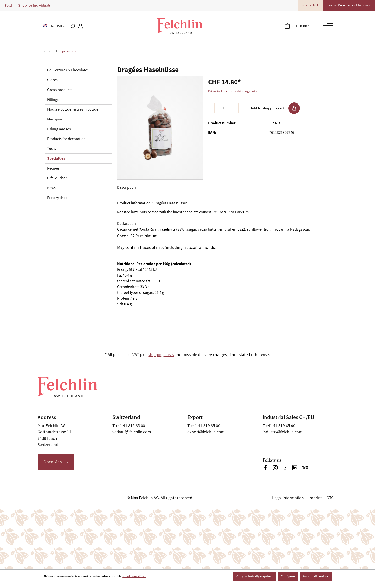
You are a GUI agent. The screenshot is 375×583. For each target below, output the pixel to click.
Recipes (53, 168)
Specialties (56, 158)
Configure (288, 576)
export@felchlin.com (206, 432)
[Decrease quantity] (211, 108)
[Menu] (327, 25)
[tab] (126, 187)
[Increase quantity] (235, 108)
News (51, 188)
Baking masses (59, 129)
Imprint (315, 497)
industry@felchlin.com (283, 432)
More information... (134, 576)
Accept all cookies (316, 576)
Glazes (52, 80)
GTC (330, 497)
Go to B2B (310, 5)
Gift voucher (57, 178)
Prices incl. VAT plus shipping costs (232, 91)
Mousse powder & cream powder (73, 109)
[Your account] (80, 26)
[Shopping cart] (297, 26)
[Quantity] (223, 108)
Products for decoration (66, 138)
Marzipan (54, 119)
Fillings (53, 99)
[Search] (72, 26)
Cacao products (59, 89)
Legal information (288, 497)
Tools (51, 148)
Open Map (53, 461)
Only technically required (254, 576)
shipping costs (161, 354)
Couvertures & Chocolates (68, 70)
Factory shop (57, 197)
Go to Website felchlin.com (348, 5)
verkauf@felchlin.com (131, 432)
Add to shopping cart (275, 108)
